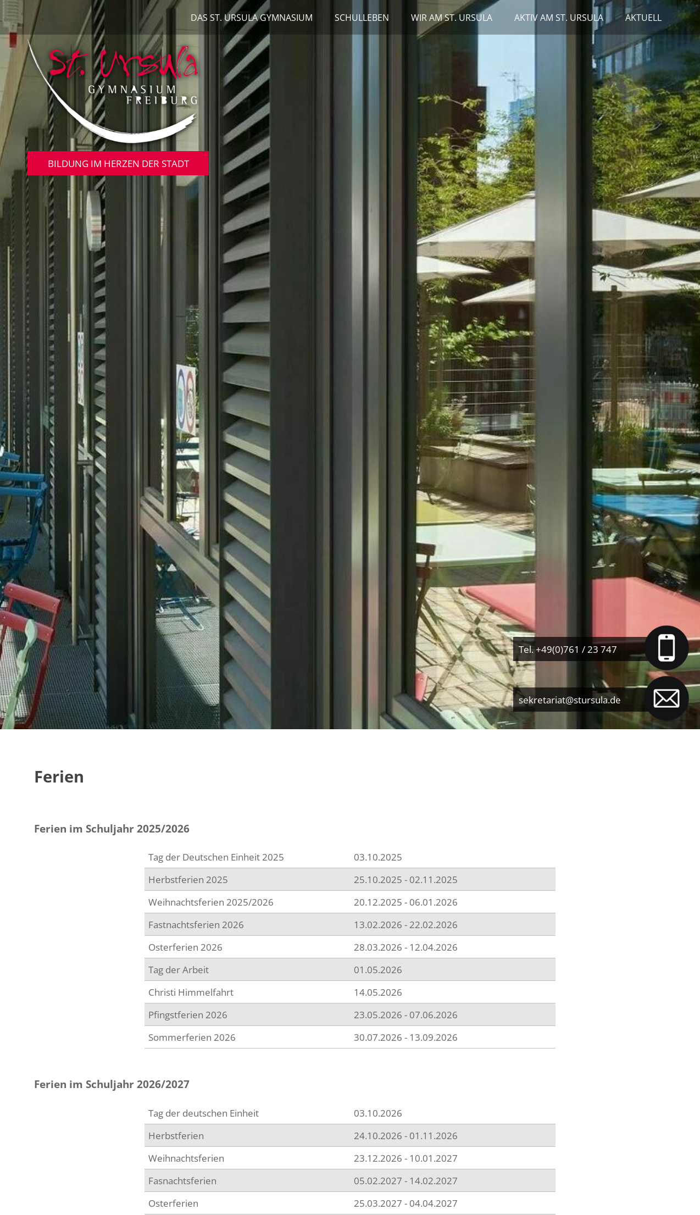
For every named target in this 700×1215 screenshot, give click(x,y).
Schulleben (362, 18)
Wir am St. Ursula (451, 18)
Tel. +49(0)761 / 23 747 (568, 649)
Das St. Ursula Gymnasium (252, 18)
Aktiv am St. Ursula (558, 18)
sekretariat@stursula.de (570, 699)
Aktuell (643, 18)
